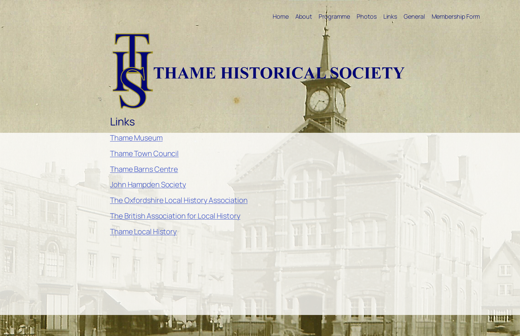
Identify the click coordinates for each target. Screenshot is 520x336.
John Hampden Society (148, 185)
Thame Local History (143, 232)
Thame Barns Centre (144, 169)
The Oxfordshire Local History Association (179, 200)
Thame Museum (136, 138)
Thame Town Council (144, 153)
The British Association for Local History (175, 216)
